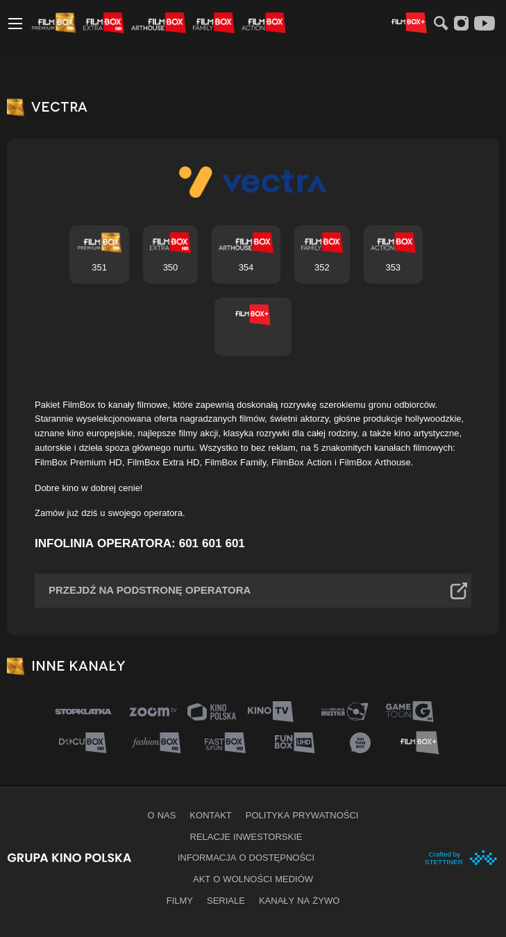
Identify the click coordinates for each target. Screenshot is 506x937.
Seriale (226, 900)
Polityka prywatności (302, 814)
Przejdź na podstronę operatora (150, 590)
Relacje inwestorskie (246, 836)
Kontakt (210, 814)
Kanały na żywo (299, 900)
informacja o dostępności (246, 857)
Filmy (180, 900)
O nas (162, 814)
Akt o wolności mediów (253, 878)
